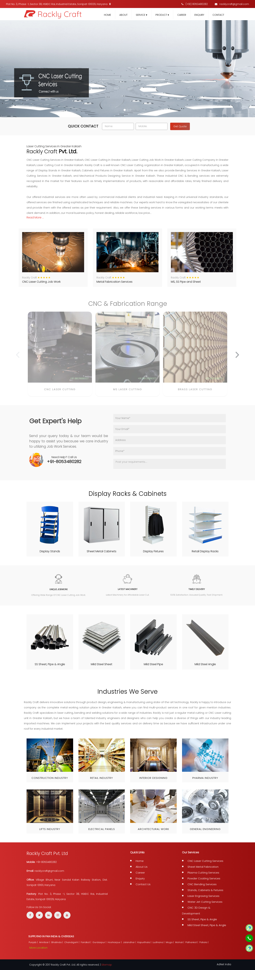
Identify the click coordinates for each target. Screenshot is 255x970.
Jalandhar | (130, 942)
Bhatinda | (57, 942)
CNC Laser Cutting (60, 392)
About (123, 15)
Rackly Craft (29, 277)
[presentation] (17, 357)
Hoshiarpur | (115, 942)
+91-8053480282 (64, 461)
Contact (218, 15)
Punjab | (33, 942)
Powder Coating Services (204, 878)
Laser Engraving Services (203, 896)
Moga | (170, 942)
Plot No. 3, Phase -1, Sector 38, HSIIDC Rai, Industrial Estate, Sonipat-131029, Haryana (58, 4)
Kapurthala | (144, 942)
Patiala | (204, 942)
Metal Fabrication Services (114, 282)
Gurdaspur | (99, 942)
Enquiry (199, 15)
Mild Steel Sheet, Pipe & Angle (207, 925)
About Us (142, 867)
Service (141, 15)
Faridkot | (86, 942)
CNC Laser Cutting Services (205, 861)
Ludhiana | (159, 942)
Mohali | (180, 942)
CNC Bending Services (202, 884)
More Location (38, 947)
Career (181, 15)
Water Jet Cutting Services (205, 902)
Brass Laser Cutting (195, 392)
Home (107, 15)
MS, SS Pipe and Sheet (186, 282)
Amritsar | (45, 942)
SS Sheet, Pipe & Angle (202, 919)
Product (162, 15)
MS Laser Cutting (127, 392)
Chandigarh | (72, 942)
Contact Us (143, 884)
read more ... (35, 217)
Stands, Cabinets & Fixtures (205, 890)
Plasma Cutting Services (203, 872)
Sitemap (106, 964)
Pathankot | (192, 942)
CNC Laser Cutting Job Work (41, 282)
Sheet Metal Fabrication (203, 867)
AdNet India (224, 964)
